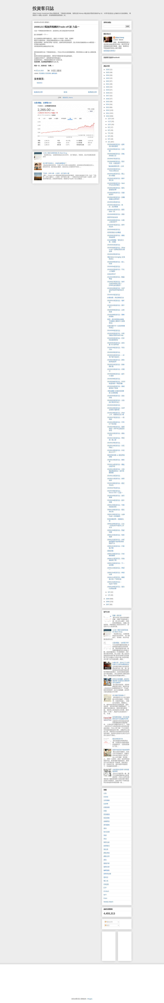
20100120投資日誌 (113, 443)
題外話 (106, 877)
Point (105, 898)
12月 (109, 118)
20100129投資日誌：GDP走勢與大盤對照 (116, 409)
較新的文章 (38, 92)
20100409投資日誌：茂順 (115, 214)
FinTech (106, 891)
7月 (109, 133)
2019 (108, 90)
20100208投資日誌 (113, 379)
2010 (108, 116)
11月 (109, 121)
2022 (108, 81)
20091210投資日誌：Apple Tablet (114, 583)
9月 (109, 127)
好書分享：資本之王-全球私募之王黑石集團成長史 (120, 663)
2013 (108, 107)
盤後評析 (107, 863)
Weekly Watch (108, 902)
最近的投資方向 (117, 739)
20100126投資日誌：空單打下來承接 (115, 423)
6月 (109, 136)
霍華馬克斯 (107, 874)
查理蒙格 (107, 825)
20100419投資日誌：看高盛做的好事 (115, 189)
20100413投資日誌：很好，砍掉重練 (115, 206)
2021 (108, 84)
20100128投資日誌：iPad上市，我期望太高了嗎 (115, 413)
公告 (105, 793)
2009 (108, 599)
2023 (108, 78)
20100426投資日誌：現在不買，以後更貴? (115, 162)
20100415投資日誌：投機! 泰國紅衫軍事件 (116, 198)
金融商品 (107, 821)
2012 (108, 110)
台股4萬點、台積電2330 (42, 103)
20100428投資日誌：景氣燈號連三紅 (115, 154)
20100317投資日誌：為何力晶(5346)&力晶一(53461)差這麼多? (115, 283)
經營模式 (107, 846)
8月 (109, 130)
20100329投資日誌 (113, 254)
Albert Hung (119, 37)
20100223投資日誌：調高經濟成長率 (115, 360)
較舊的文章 (92, 92)
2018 (108, 93)
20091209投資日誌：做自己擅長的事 (115, 587)
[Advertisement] (136, 945)
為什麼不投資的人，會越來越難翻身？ (54, 163)
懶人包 (106, 881)
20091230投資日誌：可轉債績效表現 (115, 506)
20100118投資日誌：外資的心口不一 (115, 451)
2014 (108, 104)
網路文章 (107, 856)
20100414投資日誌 (113, 202)
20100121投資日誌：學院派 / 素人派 (115, 439)
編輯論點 (54, 73)
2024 (108, 75)
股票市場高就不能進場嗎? (121, 750)
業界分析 (107, 842)
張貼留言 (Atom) (68, 97)
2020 (108, 87)
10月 (109, 124)
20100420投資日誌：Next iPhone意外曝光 (116, 184)
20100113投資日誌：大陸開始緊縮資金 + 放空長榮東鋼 (115, 471)
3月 (109, 592)
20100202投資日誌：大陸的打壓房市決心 (115, 401)
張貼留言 (39, 83)
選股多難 (110, 551)
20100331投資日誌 (113, 245)
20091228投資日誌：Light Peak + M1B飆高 (116, 515)
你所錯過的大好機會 (114, 232)
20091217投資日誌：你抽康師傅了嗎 (115, 559)
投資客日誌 (43, 8)
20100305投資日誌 (113, 330)
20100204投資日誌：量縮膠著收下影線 (115, 387)
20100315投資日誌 (113, 295)
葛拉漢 (106, 849)
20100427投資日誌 (113, 158)
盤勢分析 (107, 867)
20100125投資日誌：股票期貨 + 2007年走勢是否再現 (115, 428)
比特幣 (106, 804)
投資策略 (48, 73)
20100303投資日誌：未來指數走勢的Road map (115, 334)
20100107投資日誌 (113, 488)
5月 (109, 139)
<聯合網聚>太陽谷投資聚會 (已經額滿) (115, 392)
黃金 (105, 839)
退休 (105, 828)
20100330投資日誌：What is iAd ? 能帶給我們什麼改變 (116, 249)
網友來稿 (107, 853)
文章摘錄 (107, 800)
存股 (105, 811)
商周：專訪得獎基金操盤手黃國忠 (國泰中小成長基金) (116, 321)
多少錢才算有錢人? (118, 695)
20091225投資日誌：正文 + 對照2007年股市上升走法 (115, 525)
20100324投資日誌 (113, 266)
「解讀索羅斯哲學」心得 (115, 166)
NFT (105, 895)
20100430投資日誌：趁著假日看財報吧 (115, 145)
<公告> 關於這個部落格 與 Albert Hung (55, 153)
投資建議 (42, 73)
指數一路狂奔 (116, 615)
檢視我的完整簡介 (110, 51)
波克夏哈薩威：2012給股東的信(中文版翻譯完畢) (120, 718)
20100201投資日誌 (113, 405)
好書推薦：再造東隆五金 (115, 297)
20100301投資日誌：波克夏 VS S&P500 (115, 344)
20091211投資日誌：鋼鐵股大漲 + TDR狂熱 (115, 578)
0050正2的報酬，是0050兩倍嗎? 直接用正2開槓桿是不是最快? (120, 680)
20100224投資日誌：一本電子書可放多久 (115, 356)
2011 (108, 113)
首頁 (65, 92)
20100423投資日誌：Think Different (114, 170)
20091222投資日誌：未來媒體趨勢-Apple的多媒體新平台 (115, 541)
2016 (108, 99)
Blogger (89, 999)
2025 (108, 72)
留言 (107, 925)
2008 (108, 601)
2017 (108, 96)
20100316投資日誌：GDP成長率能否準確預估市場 (116, 290)
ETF (105, 888)
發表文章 (109, 922)
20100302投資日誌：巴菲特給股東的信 (115, 339)
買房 (105, 835)
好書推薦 (107, 807)
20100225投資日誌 (113, 352)
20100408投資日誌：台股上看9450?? (115, 221)
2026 (108, 69)
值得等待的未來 (112, 217)
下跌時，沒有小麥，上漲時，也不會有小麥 (56, 173)
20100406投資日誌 (113, 229)
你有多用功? (111, 274)
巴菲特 (106, 797)
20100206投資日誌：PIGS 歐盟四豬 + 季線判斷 (116, 382)
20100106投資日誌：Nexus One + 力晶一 (115, 492)
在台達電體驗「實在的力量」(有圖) (115, 241)
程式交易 (107, 832)
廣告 (105, 860)
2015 (108, 101)
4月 (109, 142)
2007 (108, 604)
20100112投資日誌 (113, 475)
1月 (109, 595)
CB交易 (106, 884)
